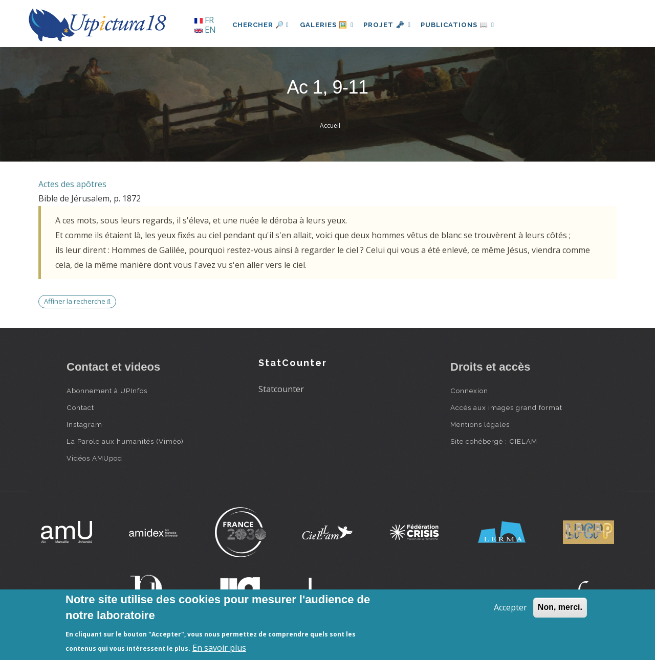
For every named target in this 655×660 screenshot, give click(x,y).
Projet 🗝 (391, 25)
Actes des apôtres (72, 184)
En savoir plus (219, 647)
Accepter (510, 607)
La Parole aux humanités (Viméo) (125, 441)
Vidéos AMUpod (94, 458)
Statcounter (281, 389)
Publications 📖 (463, 25)
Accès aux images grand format (506, 407)
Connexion (469, 390)
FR (204, 20)
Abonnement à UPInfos (107, 390)
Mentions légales (480, 424)
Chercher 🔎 (260, 25)
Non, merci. (560, 607)
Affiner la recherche (77, 301)
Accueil (330, 125)
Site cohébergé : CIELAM (493, 441)
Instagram (84, 424)
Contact (80, 407)
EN (205, 29)
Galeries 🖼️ (328, 25)
